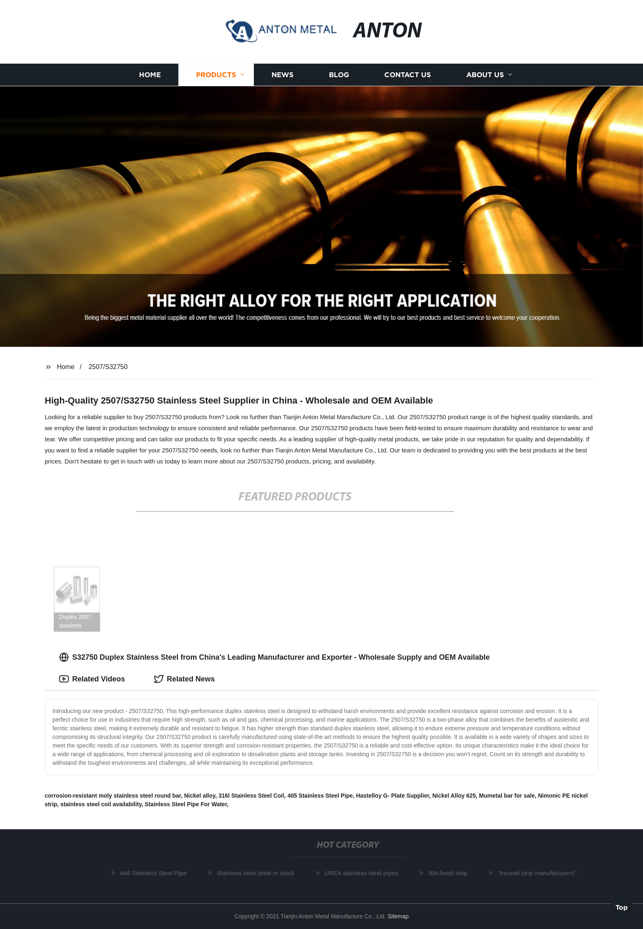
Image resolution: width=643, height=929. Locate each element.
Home (150, 75)
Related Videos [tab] (92, 679)
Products (216, 75)
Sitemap (398, 916)
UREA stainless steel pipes (362, 872)
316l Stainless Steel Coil (251, 795)
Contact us (407, 75)
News (282, 75)
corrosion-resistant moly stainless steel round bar (113, 795)
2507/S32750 (108, 366)
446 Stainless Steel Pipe (155, 872)
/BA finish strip (449, 872)
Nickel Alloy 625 (454, 795)
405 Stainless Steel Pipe (320, 795)
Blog (339, 75)
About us (485, 75)
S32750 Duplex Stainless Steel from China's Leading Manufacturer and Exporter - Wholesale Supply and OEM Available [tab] (274, 657)
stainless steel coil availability (100, 804)
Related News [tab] (184, 679)
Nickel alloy (199, 795)
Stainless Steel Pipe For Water (186, 804)
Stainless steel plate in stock (257, 872)
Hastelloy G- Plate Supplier (392, 795)
